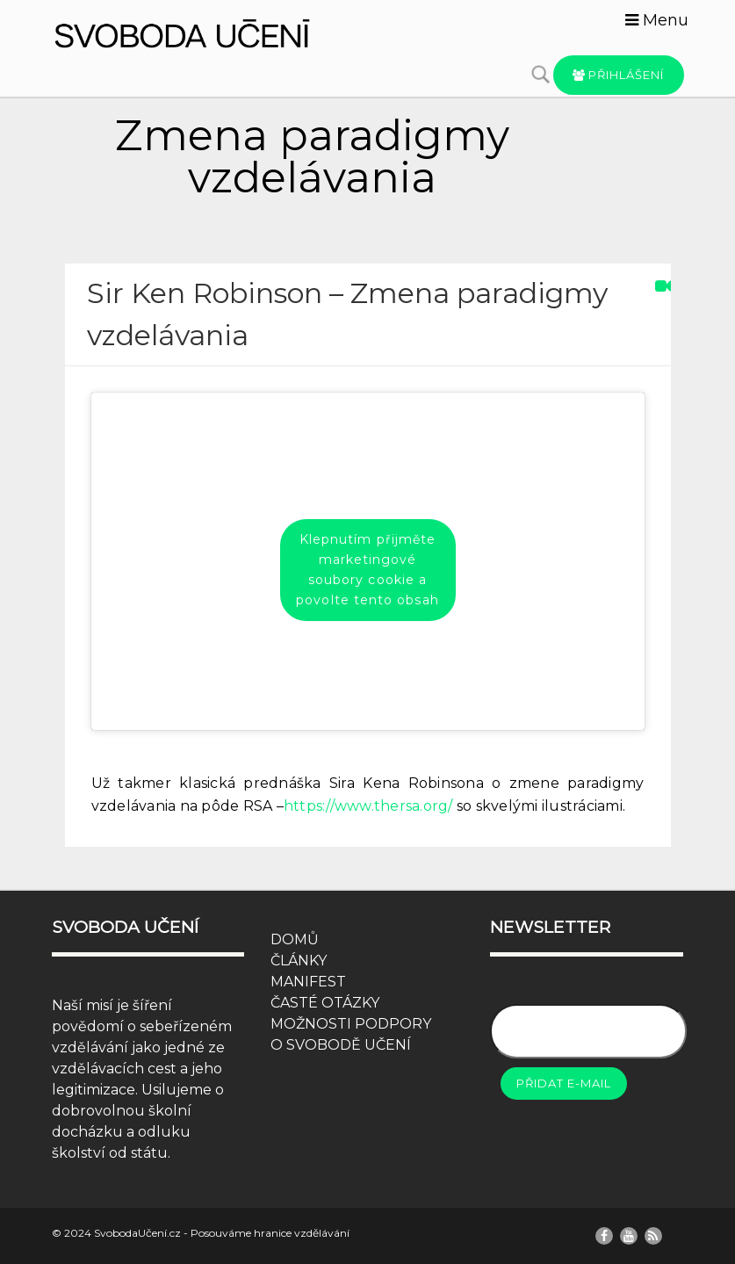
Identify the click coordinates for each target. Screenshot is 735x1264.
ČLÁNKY (298, 960)
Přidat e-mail (563, 1083)
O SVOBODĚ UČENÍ (340, 1044)
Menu (656, 20)
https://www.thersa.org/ (368, 806)
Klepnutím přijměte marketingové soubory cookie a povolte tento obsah (367, 569)
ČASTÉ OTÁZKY (324, 1002)
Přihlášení (619, 75)
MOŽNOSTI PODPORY (350, 1023)
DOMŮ (294, 939)
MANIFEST (308, 981)
